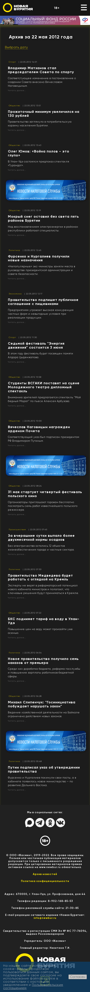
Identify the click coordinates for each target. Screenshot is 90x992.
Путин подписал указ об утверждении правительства (44, 769)
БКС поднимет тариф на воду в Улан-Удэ (43, 621)
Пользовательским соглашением (33, 986)
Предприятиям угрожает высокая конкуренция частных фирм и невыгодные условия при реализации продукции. (41, 314)
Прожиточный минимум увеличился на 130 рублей (43, 113)
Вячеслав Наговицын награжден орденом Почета (39, 429)
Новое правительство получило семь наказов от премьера (43, 661)
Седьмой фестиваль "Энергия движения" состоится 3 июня (36, 345)
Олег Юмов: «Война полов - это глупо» (38, 153)
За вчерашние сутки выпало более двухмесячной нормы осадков (41, 537)
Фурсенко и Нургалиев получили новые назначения (38, 258)
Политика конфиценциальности (45, 881)
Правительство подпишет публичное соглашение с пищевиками (43, 302)
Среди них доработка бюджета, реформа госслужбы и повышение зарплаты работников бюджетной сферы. (44, 672)
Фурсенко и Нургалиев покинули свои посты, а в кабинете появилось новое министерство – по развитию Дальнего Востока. (42, 781)
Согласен (77, 977)
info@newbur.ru (45, 917)
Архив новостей (45, 874)
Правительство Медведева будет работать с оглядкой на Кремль (40, 577)
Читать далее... (17, 90)
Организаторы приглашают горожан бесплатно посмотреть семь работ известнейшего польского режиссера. (43, 506)
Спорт (12, 62)
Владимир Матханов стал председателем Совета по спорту (41, 70)
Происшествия (17, 529)
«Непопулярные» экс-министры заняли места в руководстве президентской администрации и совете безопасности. (41, 270)
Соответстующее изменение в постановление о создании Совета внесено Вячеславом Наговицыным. (42, 82)
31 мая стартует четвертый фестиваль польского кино (45, 494)
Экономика (15, 294)
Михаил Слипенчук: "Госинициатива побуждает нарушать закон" (41, 704)
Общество (14, 105)
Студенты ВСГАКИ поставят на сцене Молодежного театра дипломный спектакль (44, 387)
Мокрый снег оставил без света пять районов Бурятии (43, 218)
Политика (14, 250)
